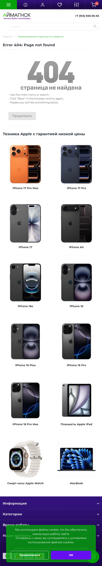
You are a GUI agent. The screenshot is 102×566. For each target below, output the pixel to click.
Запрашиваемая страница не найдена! (40, 36)
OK (71, 555)
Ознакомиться (30, 555)
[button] (42, 4)
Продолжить (22, 116)
